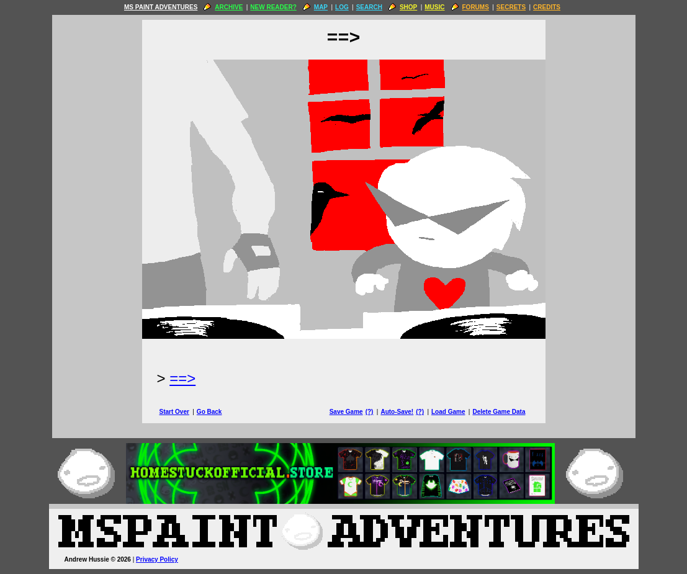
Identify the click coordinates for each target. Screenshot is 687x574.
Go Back (209, 411)
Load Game (448, 411)
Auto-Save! (396, 411)
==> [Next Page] (182, 378)
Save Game (346, 411)
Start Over (174, 411)
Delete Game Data (498, 411)
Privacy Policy (157, 559)
